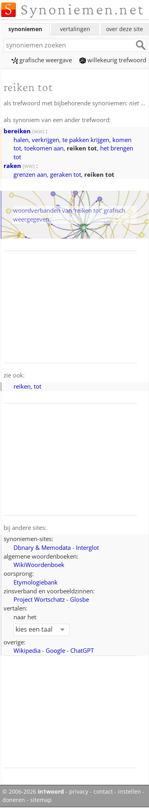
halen (21, 140)
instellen (129, 791)
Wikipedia (27, 650)
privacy (78, 791)
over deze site (124, 29)
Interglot (87, 547)
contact (103, 791)
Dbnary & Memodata (42, 547)
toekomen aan (44, 148)
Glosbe (79, 599)
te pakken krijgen (85, 140)
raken (12, 166)
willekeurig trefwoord (112, 60)
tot (37, 386)
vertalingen (75, 29)
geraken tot (65, 174)
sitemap (41, 800)
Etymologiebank (36, 582)
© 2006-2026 (33, 791)
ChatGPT (82, 650)
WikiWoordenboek (39, 565)
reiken (22, 386)
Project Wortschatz (39, 599)
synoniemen (25, 29)
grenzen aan (30, 174)
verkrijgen (45, 140)
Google (55, 650)
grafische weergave (42, 60)
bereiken (17, 131)
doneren (13, 800)
